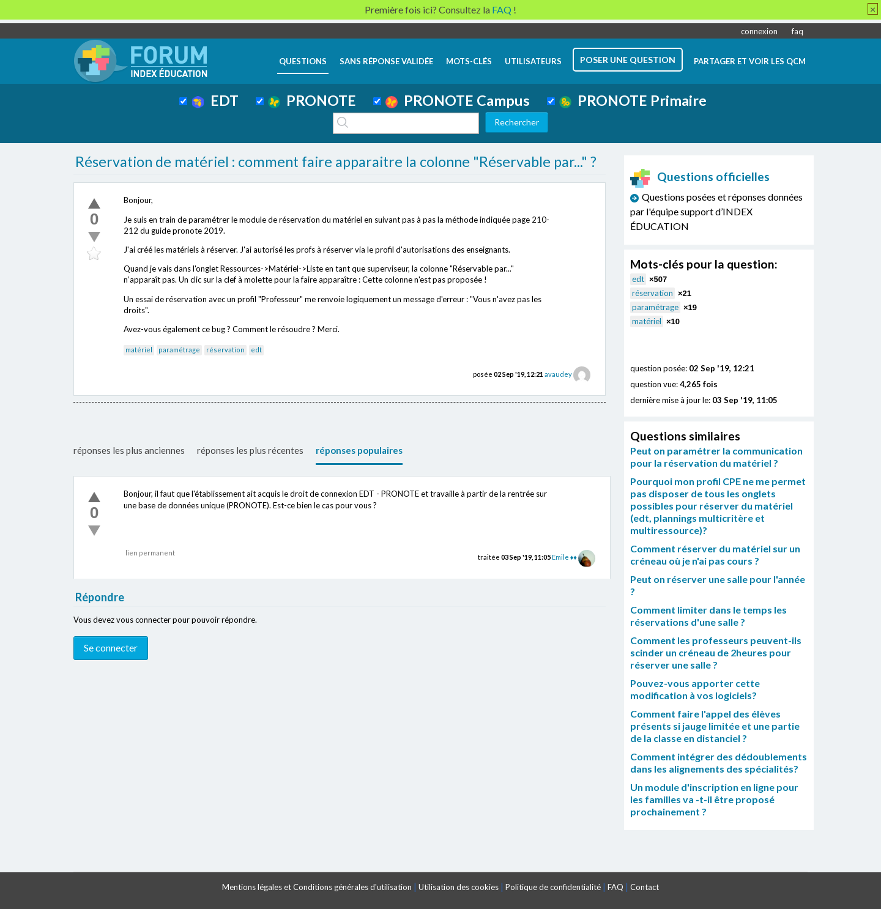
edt (256, 350)
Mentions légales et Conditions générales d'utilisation (317, 887)
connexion (759, 31)
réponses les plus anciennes (129, 450)
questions (303, 61)
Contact (644, 887)
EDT (215, 100)
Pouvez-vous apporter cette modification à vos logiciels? (695, 689)
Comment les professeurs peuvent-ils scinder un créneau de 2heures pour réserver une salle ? (715, 652)
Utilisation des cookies (458, 887)
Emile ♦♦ (564, 557)
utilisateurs (533, 61)
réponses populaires (359, 450)
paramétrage (179, 350)
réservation (225, 350)
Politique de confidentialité (553, 887)
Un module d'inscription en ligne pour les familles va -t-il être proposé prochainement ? (714, 799)
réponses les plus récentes (250, 450)
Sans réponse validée (386, 61)
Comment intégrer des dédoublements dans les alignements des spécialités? (718, 762)
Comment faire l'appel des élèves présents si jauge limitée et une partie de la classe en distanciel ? (715, 726)
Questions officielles (700, 176)
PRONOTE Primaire (633, 100)
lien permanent (150, 553)
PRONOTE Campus (457, 100)
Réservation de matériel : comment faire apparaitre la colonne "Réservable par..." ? (336, 161)
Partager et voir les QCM (750, 61)
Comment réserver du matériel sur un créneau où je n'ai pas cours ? (715, 554)
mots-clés (469, 61)
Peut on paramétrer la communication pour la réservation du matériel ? (716, 457)
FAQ (615, 887)
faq (797, 31)
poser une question (627, 59)
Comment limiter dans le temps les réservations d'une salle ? (708, 616)
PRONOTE (312, 100)
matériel (138, 350)
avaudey (558, 374)
